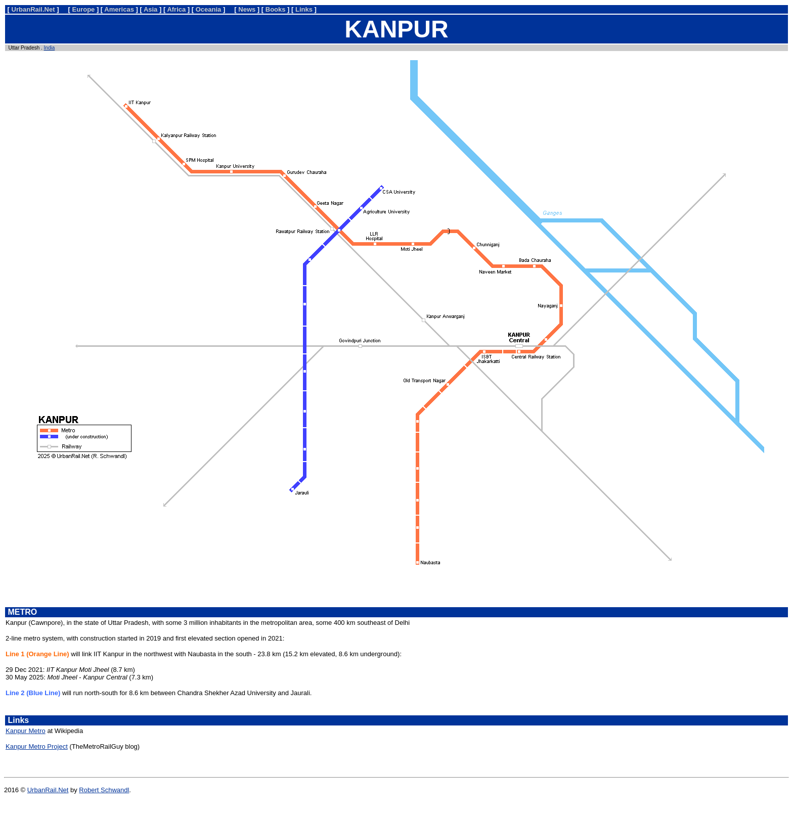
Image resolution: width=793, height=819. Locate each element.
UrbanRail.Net (48, 790)
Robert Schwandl (104, 790)
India (49, 48)
